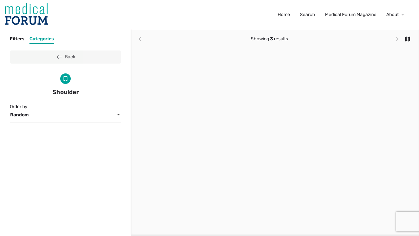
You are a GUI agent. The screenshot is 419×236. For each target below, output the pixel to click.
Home (284, 14)
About (392, 14)
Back (65, 57)
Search (307, 14)
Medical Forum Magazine (350, 14)
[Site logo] (27, 14)
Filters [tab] (17, 39)
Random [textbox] (19, 115)
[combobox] (65, 115)
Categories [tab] (41, 39)
